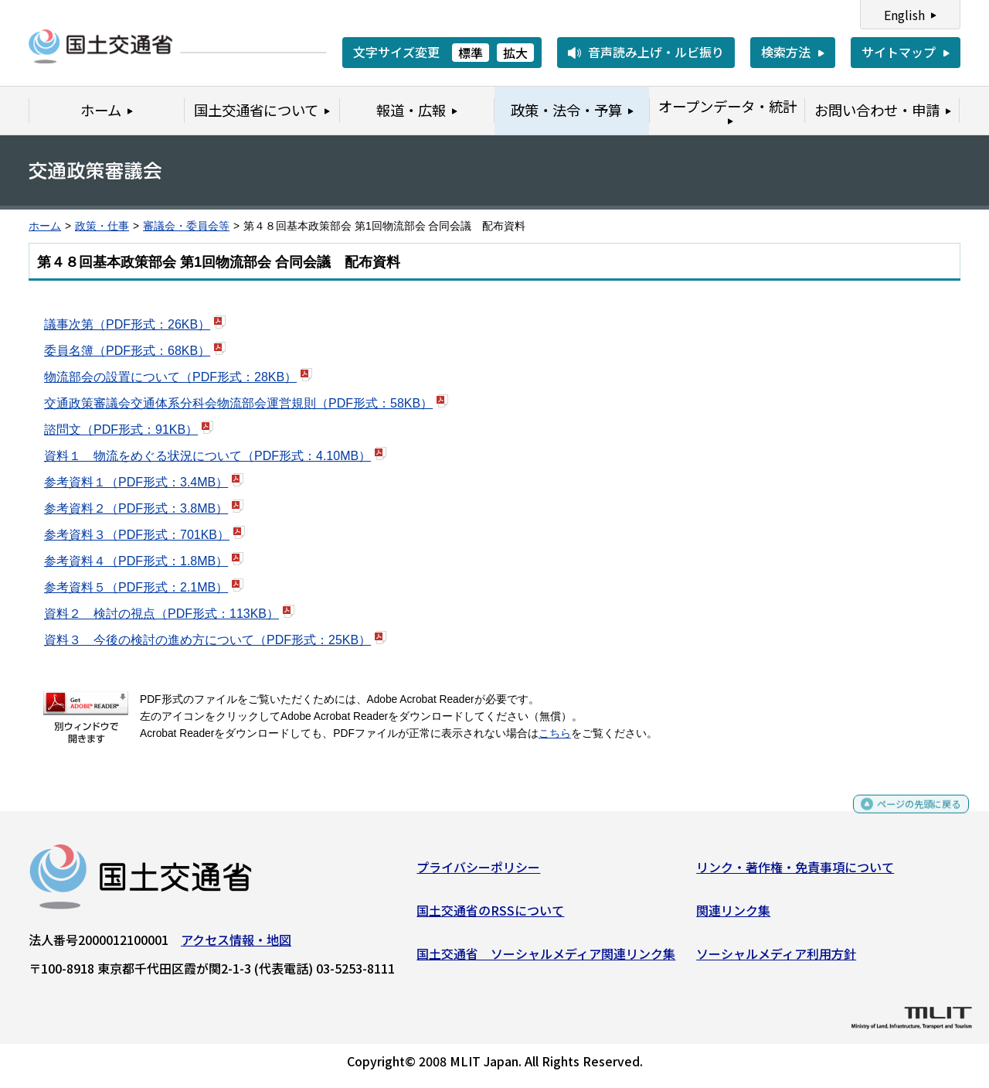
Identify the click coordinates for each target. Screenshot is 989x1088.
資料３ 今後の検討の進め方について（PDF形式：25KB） (207, 639)
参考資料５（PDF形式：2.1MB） (136, 587)
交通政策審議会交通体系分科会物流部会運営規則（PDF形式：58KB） (238, 403)
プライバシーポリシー (478, 873)
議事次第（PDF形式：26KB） (127, 324)
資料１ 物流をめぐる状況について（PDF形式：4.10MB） (207, 455)
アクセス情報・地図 (236, 945)
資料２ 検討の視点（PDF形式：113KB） (161, 613)
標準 (470, 52)
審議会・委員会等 (186, 226)
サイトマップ (899, 52)
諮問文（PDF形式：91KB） (121, 429)
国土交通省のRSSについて (490, 916)
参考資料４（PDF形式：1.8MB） (136, 561)
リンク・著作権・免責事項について (795, 873)
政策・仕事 (102, 226)
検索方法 (786, 52)
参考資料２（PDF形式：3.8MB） (136, 508)
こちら (555, 733)
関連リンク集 (733, 916)
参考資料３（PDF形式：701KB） (136, 534)
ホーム (45, 226)
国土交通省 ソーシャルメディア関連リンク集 (545, 959)
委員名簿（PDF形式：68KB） (127, 350)
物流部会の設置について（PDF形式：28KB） (170, 377)
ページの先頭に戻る (906, 817)
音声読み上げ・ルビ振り (656, 52)
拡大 (515, 52)
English (904, 14)
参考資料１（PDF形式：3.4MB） (136, 482)
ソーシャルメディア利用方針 (776, 959)
